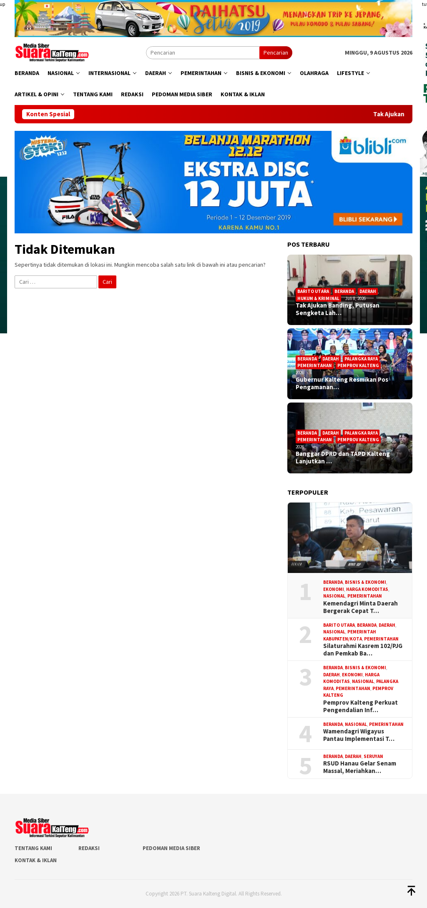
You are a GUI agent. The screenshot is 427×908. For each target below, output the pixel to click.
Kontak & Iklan (36, 860)
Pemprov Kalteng (358, 365)
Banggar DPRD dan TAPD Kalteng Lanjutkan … (343, 457)
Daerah (367, 291)
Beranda (344, 291)
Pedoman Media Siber (171, 848)
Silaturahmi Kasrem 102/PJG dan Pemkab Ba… (362, 649)
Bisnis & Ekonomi (365, 582)
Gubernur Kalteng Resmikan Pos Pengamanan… (342, 383)
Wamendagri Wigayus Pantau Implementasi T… (358, 735)
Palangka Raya (361, 359)
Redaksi (89, 848)
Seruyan (373, 756)
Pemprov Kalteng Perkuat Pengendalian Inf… (360, 706)
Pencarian (276, 52)
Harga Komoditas (367, 589)
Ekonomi (333, 589)
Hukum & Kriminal (318, 298)
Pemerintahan (314, 365)
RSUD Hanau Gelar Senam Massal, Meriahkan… (359, 767)
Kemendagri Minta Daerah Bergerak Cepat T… (360, 607)
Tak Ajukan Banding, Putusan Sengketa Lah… (337, 309)
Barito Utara (313, 291)
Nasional (334, 596)
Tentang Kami (33, 848)
